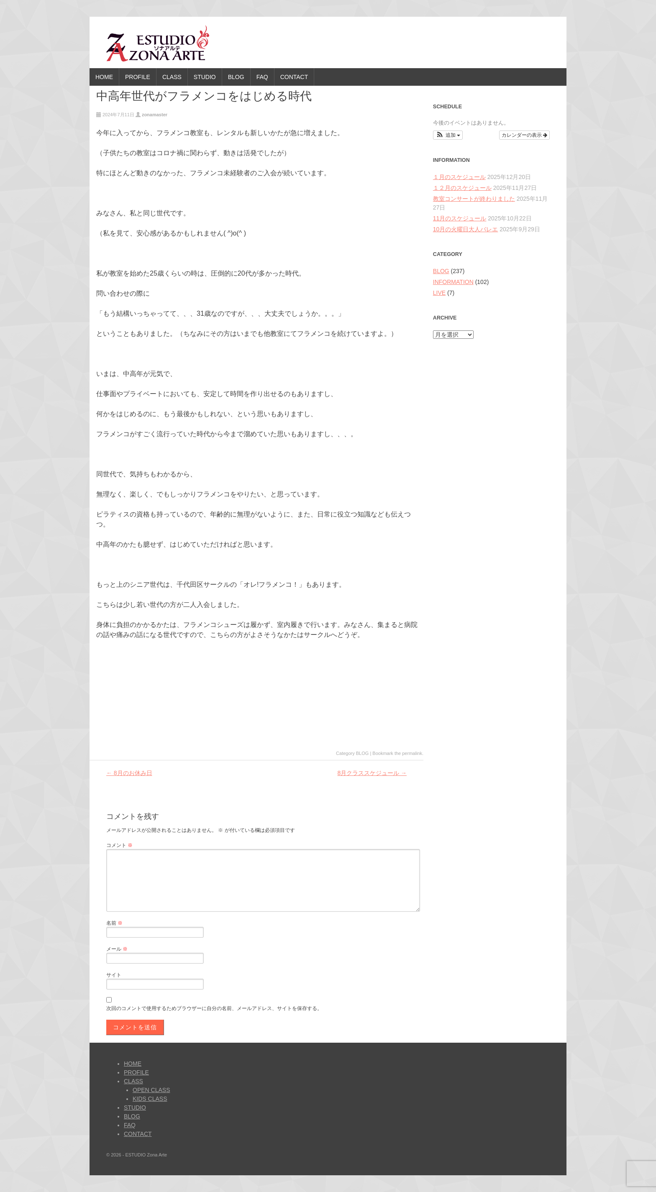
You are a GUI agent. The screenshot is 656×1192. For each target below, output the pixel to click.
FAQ (262, 77)
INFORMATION (453, 282)
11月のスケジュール (460, 218)
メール (117, 949)
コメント (119, 845)
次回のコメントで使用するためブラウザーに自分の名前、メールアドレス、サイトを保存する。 (214, 1008)
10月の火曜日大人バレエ (465, 229)
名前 (114, 923)
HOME (104, 77)
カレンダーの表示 (524, 135)
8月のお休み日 (129, 773)
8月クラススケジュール (372, 773)
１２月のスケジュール (462, 187)
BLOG (236, 77)
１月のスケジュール (459, 177)
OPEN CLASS (151, 1090)
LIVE (439, 292)
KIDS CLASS (150, 1098)
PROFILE (137, 77)
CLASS (172, 77)
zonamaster (154, 114)
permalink (412, 753)
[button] (447, 135)
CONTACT (294, 77)
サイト (113, 975)
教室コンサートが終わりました (474, 198)
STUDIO (205, 77)
